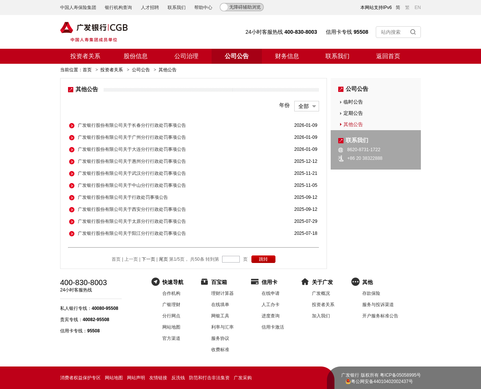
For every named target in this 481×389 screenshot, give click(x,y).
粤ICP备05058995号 (400, 375)
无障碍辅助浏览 (245, 7)
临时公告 (353, 102)
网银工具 (220, 315)
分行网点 (171, 315)
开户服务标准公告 (380, 315)
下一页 (148, 259)
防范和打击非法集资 (209, 377)
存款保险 (371, 293)
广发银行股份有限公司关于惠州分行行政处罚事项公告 (132, 161)
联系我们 (177, 7)
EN (417, 7)
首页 (87, 69)
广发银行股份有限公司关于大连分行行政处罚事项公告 (132, 149)
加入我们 (321, 315)
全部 (303, 106)
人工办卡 (271, 304)
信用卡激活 (273, 327)
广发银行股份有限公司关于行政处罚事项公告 (123, 197)
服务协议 (220, 338)
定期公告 (353, 113)
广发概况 (321, 293)
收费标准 (220, 349)
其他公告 (353, 124)
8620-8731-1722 (363, 149)
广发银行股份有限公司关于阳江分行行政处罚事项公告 (132, 233)
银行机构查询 (118, 7)
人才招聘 (150, 7)
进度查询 (271, 315)
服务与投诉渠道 (378, 304)
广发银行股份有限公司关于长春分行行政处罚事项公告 (132, 125)
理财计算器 (222, 293)
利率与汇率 (222, 327)
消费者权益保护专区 (80, 377)
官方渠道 (171, 338)
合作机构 (171, 293)
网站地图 (171, 327)
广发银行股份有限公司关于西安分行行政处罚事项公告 (132, 209)
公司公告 (237, 56)
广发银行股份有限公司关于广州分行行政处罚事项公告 (132, 137)
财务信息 (287, 56)
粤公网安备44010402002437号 (382, 381)
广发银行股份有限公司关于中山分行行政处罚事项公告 (132, 185)
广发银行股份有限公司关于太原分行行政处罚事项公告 (132, 221)
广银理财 (171, 304)
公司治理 (186, 56)
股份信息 (136, 56)
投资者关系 (85, 56)
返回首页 (388, 56)
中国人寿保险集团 (78, 7)
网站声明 (136, 377)
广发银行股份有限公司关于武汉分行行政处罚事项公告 (132, 173)
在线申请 (271, 293)
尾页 (163, 259)
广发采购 (243, 377)
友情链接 (158, 377)
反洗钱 (178, 377)
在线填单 (220, 304)
